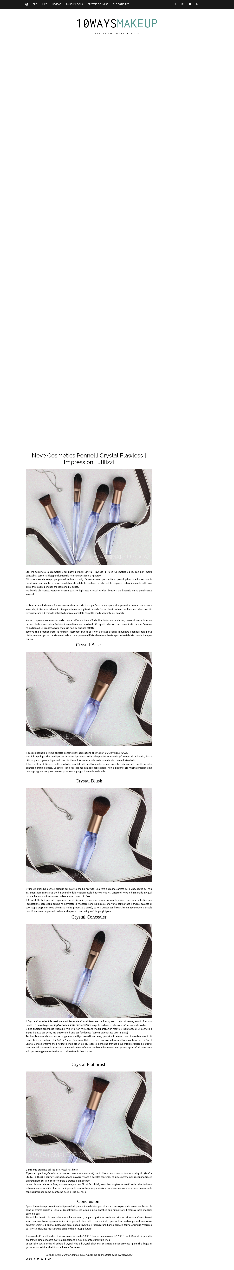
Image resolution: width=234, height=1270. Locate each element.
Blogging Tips (121, 4)
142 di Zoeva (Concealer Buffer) (74, 1040)
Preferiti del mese (98, 4)
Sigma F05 (47, 893)
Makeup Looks (74, 4)
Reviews (56, 4)
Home (34, 4)
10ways (117, 23)
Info (44, 4)
